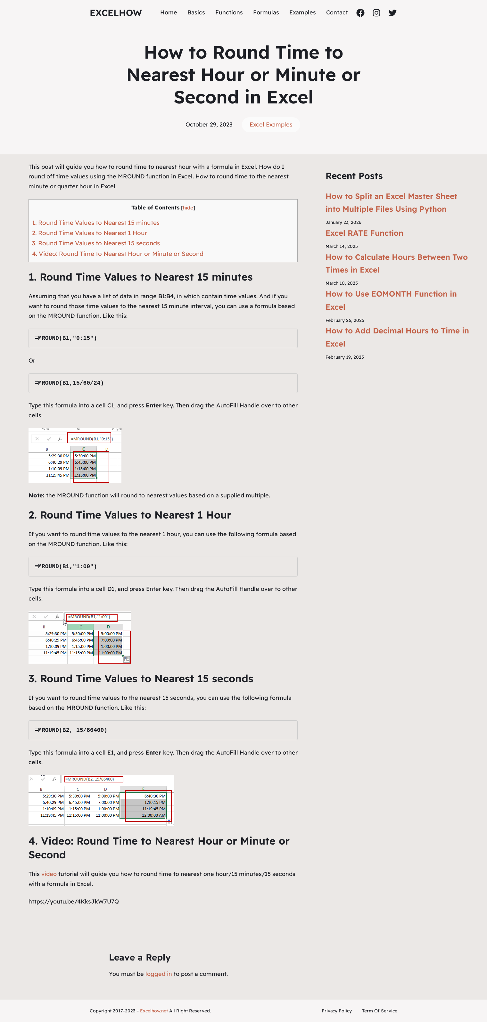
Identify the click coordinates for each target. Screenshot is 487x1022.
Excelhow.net (154, 1011)
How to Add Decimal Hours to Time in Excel (397, 337)
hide (188, 208)
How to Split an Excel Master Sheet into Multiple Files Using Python (391, 202)
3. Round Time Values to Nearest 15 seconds (96, 243)
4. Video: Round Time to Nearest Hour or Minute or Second (117, 254)
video (49, 874)
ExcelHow (116, 12)
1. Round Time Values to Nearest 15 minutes (96, 222)
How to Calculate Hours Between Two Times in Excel (397, 263)
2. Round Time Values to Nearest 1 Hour (89, 233)
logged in (158, 973)
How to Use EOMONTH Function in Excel (391, 300)
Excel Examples (271, 124)
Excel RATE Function (364, 233)
